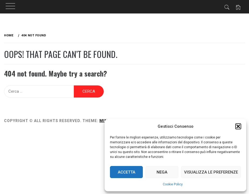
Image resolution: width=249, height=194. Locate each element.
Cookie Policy (173, 184)
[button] (238, 126)
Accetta (126, 172)
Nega (162, 172)
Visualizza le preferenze (211, 172)
